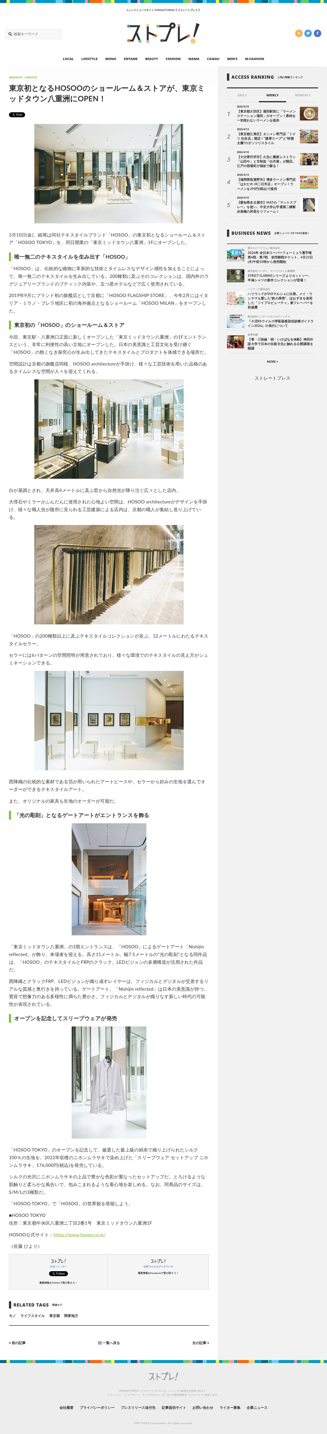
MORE (272, 361)
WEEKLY (272, 95)
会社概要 (66, 1407)
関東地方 (71, 1316)
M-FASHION (254, 59)
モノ (12, 1316)
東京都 (54, 1316)
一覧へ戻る (109, 1343)
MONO (110, 59)
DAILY (242, 95)
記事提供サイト (174, 1407)
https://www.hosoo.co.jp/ (80, 1234)
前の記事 (17, 1343)
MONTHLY (303, 95)
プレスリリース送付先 (138, 1407)
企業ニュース (257, 1407)
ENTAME (131, 59)
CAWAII (213, 59)
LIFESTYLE (89, 59)
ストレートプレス (272, 378)
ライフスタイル (32, 1316)
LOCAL (68, 59)
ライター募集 (229, 1407)
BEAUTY (151, 59)
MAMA (193, 59)
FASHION (173, 59)
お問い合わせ (202, 1407)
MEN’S (232, 59)
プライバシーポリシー (97, 1407)
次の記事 (200, 1343)
